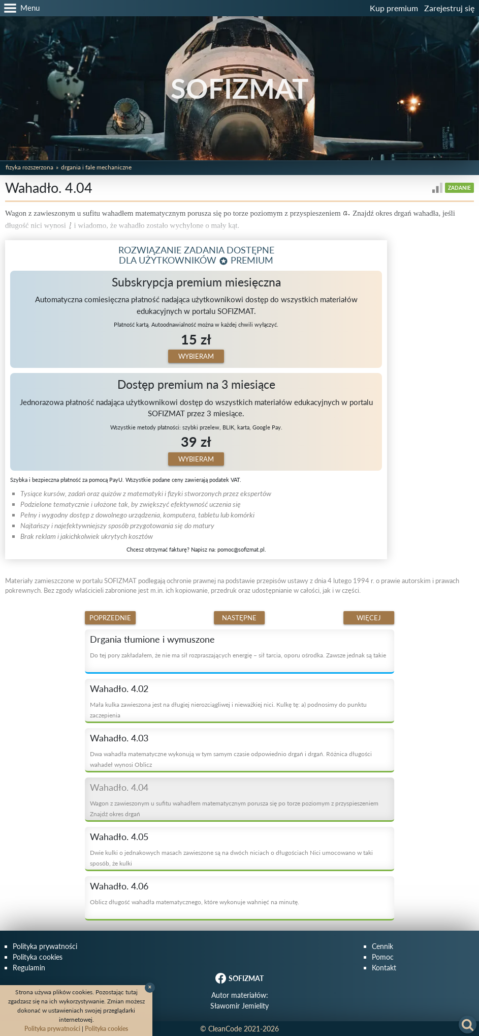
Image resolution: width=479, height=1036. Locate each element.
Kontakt (384, 967)
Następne (239, 618)
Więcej (369, 618)
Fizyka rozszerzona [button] (29, 167)
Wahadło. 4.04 (119, 787)
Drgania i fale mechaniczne (96, 167)
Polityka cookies (37, 957)
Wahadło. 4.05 (119, 836)
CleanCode (225, 1028)
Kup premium (394, 8)
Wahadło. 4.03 (119, 737)
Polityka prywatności (45, 946)
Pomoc (383, 957)
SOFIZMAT (239, 88)
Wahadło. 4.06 (119, 885)
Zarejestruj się (449, 8)
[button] (20, 8)
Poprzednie (110, 618)
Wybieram (196, 356)
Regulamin (29, 967)
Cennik (382, 946)
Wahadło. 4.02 (119, 688)
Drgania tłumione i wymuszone (152, 639)
